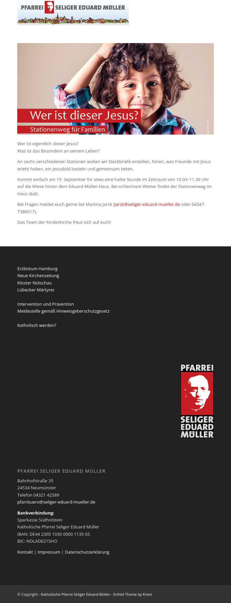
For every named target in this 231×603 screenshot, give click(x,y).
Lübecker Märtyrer (35, 290)
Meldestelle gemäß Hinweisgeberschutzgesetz (63, 311)
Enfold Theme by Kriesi (132, 594)
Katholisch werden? (36, 325)
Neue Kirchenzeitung (38, 275)
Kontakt (25, 552)
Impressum (48, 552)
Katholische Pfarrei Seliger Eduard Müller (75, 594)
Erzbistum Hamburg (37, 268)
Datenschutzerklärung (87, 552)
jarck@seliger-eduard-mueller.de (147, 204)
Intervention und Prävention (45, 304)
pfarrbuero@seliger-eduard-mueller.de (56, 502)
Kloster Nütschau (34, 283)
